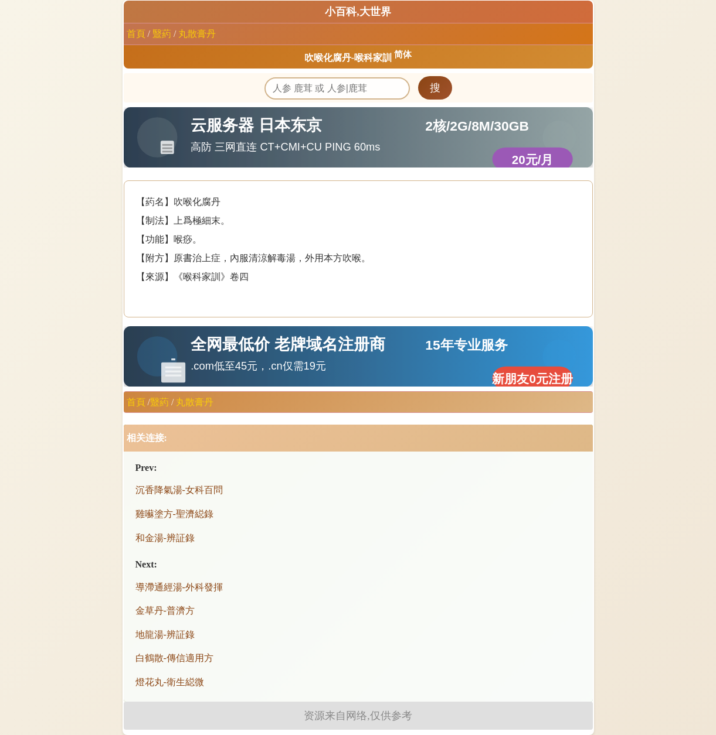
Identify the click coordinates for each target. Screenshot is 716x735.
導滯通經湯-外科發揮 (179, 587)
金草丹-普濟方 (165, 611)
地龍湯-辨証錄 (165, 635)
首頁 (136, 34)
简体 (403, 54)
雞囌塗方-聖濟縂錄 (174, 514)
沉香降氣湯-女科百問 (179, 490)
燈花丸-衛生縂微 (169, 682)
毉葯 (161, 34)
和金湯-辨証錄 (165, 538)
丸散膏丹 (197, 34)
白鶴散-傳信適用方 (174, 658)
